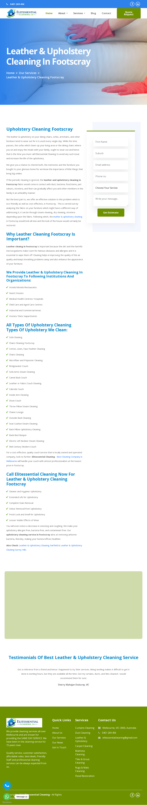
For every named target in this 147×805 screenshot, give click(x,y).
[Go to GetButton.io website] (6, 802)
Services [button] (78, 13)
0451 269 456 (17, 4)
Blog (93, 13)
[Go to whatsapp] (6, 796)
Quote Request (129, 13)
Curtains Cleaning (84, 728)
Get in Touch (59, 747)
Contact (106, 13)
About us (57, 732)
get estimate (111, 212)
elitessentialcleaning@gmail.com (117, 737)
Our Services (59, 737)
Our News (57, 742)
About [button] (62, 13)
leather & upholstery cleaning (67, 216)
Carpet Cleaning (84, 746)
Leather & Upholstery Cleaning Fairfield (38, 545)
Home (49, 13)
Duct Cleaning (82, 732)
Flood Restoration (84, 776)
